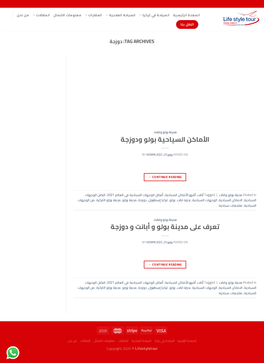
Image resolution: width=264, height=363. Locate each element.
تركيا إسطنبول (158, 200)
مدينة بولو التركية (108, 200)
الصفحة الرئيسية (186, 15)
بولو (172, 200)
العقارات (93, 15)
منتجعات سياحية (230, 205)
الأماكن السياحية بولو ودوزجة (165, 139)
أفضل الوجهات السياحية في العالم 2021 (135, 195)
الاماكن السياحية (230, 200)
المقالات (41, 15)
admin (151, 154)
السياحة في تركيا (154, 15)
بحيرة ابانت (184, 200)
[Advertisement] (165, 92)
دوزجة (142, 200)
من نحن (23, 15)
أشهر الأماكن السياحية (180, 195)
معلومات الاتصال (67, 15)
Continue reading (165, 177)
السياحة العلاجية (120, 15)
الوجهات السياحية (204, 200)
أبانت (200, 195)
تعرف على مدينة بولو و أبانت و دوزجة (165, 227)
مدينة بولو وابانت (165, 132)
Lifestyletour (146, 348)
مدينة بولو (129, 200)
